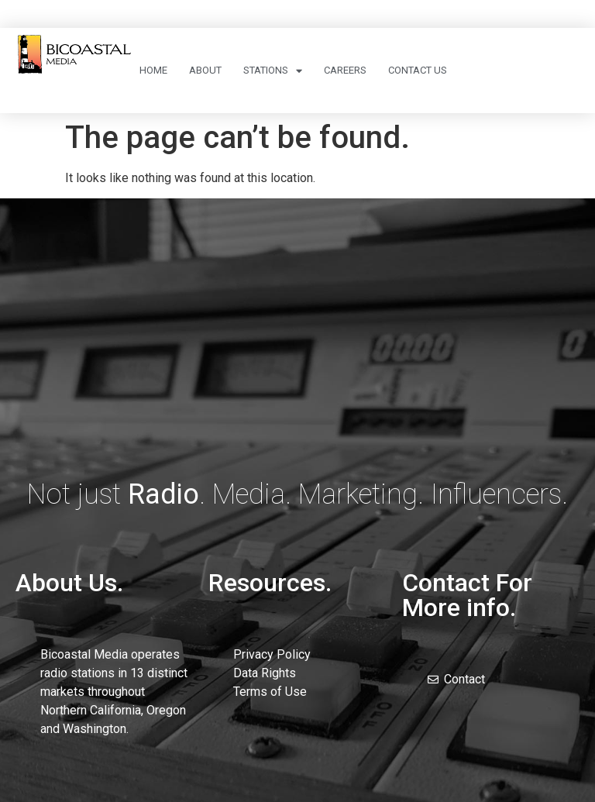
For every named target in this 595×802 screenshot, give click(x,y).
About (205, 70)
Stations (272, 71)
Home (153, 70)
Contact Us (417, 70)
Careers (345, 70)
